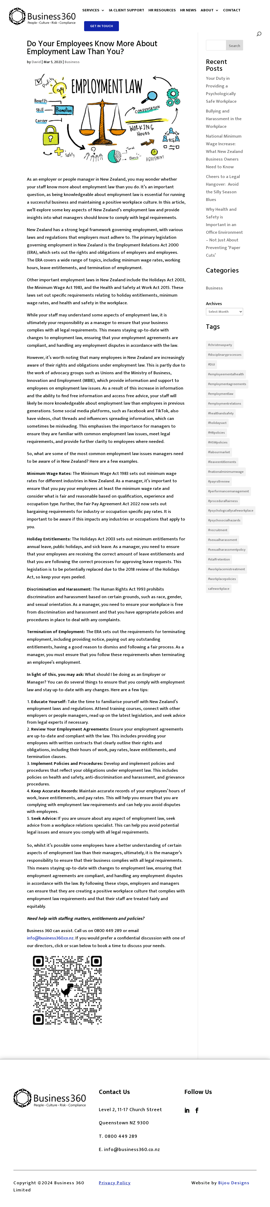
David (36, 62)
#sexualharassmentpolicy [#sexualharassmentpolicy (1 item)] (226, 549)
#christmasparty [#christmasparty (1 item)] (220, 345)
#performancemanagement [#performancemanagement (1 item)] (228, 491)
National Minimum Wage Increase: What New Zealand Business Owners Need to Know (224, 152)
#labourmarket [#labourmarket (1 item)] (219, 452)
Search (234, 46)
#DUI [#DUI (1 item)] (211, 364)
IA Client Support (126, 11)
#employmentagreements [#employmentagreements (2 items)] (227, 384)
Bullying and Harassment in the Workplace (224, 118)
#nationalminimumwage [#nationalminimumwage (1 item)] (226, 471)
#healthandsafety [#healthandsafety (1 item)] (221, 413)
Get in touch (101, 26)
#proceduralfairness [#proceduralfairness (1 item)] (223, 501)
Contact (231, 11)
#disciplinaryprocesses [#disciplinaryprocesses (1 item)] (225, 354)
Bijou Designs (234, 1183)
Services (90, 11)
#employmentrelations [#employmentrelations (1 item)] (224, 403)
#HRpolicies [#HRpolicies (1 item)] (216, 432)
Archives (214, 303)
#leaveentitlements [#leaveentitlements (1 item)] (222, 462)
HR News (188, 11)
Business (72, 62)
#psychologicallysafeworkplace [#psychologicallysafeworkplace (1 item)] (230, 510)
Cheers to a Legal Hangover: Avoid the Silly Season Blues (223, 188)
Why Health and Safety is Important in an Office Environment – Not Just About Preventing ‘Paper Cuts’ (224, 232)
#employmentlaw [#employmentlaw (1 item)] (220, 393)
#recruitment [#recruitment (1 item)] (217, 530)
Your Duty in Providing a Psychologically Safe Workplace (221, 90)
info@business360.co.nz (50, 938)
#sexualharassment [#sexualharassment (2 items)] (222, 539)
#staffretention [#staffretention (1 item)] (219, 559)
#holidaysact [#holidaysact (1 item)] (217, 422)
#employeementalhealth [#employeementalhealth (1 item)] (226, 374)
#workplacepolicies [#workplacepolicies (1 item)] (222, 579)
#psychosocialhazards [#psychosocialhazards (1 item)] (224, 520)
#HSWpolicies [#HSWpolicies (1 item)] (218, 442)
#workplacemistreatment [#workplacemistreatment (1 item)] (226, 569)
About (207, 11)
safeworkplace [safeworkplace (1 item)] (218, 588)
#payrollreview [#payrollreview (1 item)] (219, 481)
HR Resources (162, 11)
